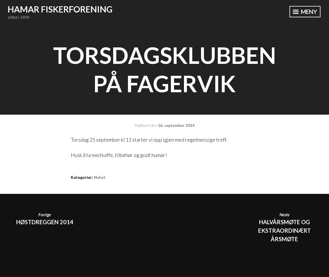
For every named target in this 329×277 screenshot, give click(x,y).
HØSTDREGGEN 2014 (44, 218)
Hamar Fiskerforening (60, 9)
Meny (305, 11)
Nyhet (99, 177)
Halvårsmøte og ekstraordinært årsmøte (284, 226)
